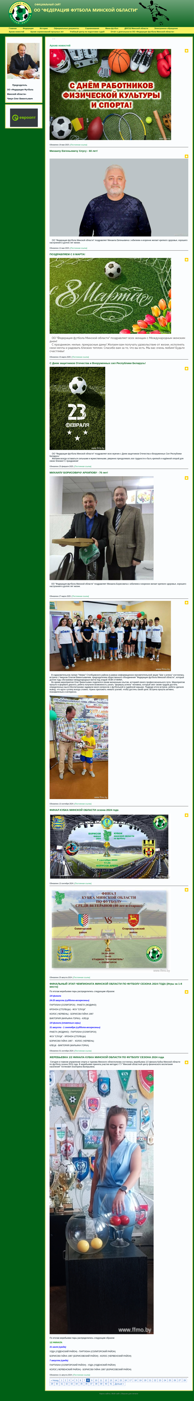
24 (165, 1380)
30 (57, 1384)
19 (140, 1380)
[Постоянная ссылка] (78, 145)
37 (91, 1384)
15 (120, 1380)
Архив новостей (60, 45)
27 (180, 1380)
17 (130, 1380)
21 (150, 1380)
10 (96, 1380)
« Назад (54, 1380)
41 (111, 1384)
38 (96, 1384)
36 (86, 1384)
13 (111, 1380)
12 (106, 1380)
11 (101, 1380)
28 (184, 1380)
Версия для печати (129, 1394)
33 (71, 1384)
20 (145, 1380)
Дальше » (119, 1384)
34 (76, 1384)
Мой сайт (116, 1394)
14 (116, 1380)
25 (170, 1380)
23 (160, 1380)
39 (101, 1384)
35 (81, 1384)
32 (67, 1384)
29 (52, 1384)
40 (106, 1384)
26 (175, 1380)
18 (135, 1380)
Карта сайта (104, 1394)
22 (155, 1380)
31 (62, 1384)
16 (125, 1380)
